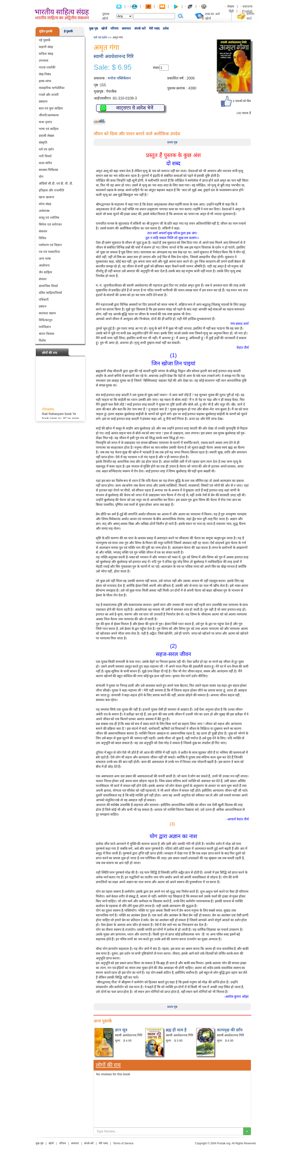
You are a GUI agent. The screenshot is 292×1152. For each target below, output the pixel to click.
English (247, 11)
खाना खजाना (46, 197)
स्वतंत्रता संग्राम (47, 313)
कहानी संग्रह (46, 47)
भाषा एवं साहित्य (48, 129)
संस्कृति (43, 142)
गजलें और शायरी (49, 95)
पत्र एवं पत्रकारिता (49, 252)
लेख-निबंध (45, 74)
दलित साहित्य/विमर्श (50, 293)
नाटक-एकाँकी (47, 67)
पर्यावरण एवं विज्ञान (50, 245)
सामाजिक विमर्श (48, 286)
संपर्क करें (140, 28)
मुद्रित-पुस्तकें (45, 31)
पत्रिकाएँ (44, 299)
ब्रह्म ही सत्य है (176, 1030)
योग (41, 176)
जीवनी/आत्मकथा (49, 115)
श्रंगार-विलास (46, 334)
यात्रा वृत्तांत (45, 122)
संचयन (43, 279)
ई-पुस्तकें (68, 31)
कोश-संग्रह (45, 204)
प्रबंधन (42, 306)
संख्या (156, 67)
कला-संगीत (45, 163)
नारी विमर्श (45, 156)
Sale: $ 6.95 (112, 67)
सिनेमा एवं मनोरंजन (50, 224)
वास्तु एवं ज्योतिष (49, 217)
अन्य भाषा (45, 258)
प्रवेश (166, 28)
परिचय (114, 28)
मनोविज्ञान (45, 327)
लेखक (230, 6)
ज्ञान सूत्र (121, 1030)
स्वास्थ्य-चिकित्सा (48, 170)
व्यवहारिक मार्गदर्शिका (52, 88)
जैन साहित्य (45, 272)
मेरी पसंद (154, 28)
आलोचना (44, 265)
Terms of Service (123, 1143)
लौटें (101, 121)
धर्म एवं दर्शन (46, 149)
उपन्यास (43, 60)
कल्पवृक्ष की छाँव (229, 1030)
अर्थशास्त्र (44, 211)
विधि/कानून (45, 320)
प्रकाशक (247, 6)
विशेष (42, 340)
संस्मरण (43, 101)
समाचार (126, 28)
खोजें (104, 28)
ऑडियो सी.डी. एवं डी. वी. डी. (56, 183)
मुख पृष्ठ (93, 28)
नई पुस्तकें (44, 40)
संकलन (43, 231)
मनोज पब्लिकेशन (119, 78)
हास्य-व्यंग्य (45, 81)
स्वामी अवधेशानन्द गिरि (114, 56)
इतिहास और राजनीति (51, 190)
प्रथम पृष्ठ (172, 142)
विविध (42, 238)
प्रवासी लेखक (46, 135)
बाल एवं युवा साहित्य (51, 108)
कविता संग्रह (46, 54)
